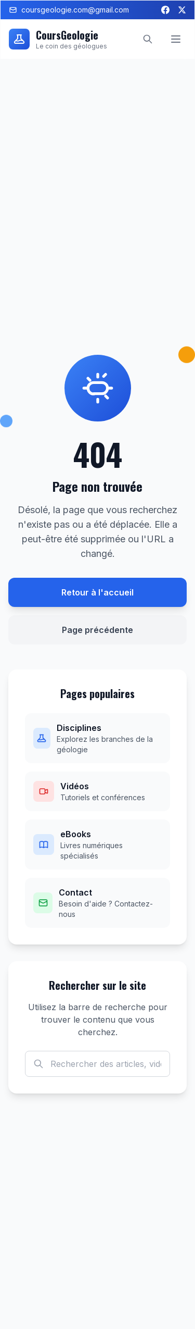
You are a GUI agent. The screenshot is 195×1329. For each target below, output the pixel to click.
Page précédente (97, 630)
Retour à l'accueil (97, 592)
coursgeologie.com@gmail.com (69, 9)
